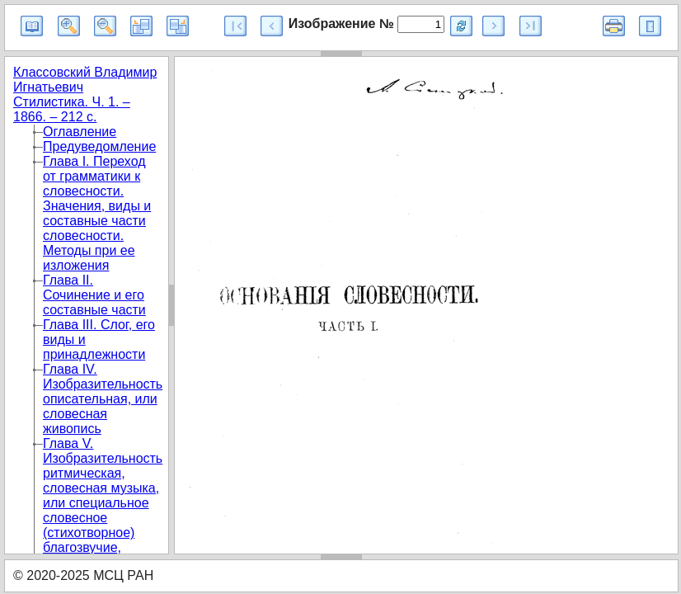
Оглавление (79, 132)
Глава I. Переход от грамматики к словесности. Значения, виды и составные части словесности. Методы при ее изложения (97, 213)
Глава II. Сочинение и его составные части (94, 295)
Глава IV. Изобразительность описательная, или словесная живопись (102, 399)
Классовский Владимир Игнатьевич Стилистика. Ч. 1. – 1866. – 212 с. (85, 94)
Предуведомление (99, 146)
